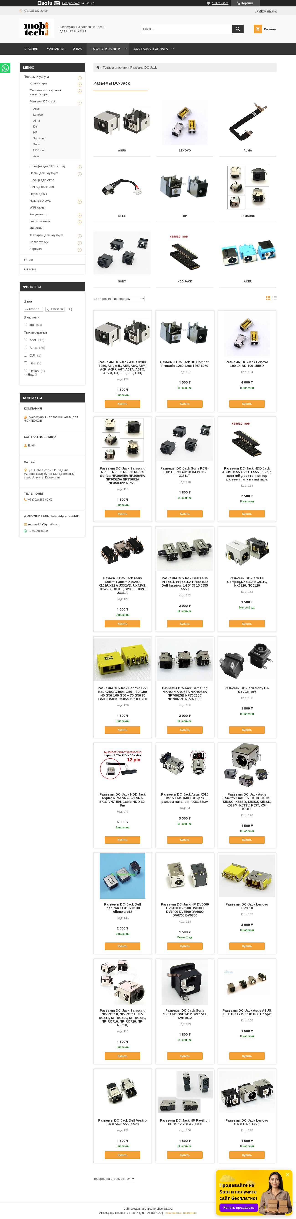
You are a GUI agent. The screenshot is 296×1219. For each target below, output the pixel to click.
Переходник (38, 194)
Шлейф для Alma (42, 180)
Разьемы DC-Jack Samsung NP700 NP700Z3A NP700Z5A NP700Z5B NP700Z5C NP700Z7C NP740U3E (185, 693)
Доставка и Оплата (150, 48)
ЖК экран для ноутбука (47, 235)
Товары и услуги (106, 48)
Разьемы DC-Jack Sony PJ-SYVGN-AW (247, 690)
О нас (77, 48)
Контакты (55, 48)
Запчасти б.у (39, 242)
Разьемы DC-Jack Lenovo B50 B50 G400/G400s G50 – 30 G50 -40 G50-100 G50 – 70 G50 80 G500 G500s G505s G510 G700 (122, 693)
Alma (248, 150)
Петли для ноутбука (44, 173)
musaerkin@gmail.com (43, 524)
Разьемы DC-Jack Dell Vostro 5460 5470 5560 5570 (122, 1122)
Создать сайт (71, 3)
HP (185, 216)
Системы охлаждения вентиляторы (45, 92)
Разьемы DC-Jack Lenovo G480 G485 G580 (247, 1122)
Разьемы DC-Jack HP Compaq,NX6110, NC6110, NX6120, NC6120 (247, 581)
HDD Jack (185, 281)
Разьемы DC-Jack (43, 101)
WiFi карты (37, 207)
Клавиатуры (38, 83)
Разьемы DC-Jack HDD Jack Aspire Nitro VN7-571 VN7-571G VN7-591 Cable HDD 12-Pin (122, 800)
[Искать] (238, 29)
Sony (122, 281)
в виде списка (275, 299)
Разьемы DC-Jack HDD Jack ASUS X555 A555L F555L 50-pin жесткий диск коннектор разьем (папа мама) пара (247, 474)
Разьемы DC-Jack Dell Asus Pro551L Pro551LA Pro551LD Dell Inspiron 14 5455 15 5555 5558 (185, 583)
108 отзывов (220, 3)
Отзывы (30, 269)
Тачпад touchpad (42, 186)
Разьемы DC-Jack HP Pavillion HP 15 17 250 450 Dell (185, 1122)
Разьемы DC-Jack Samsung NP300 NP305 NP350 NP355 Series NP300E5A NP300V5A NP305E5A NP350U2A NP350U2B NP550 (122, 476)
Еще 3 (32, 374)
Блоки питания (40, 221)
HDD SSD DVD (40, 200)
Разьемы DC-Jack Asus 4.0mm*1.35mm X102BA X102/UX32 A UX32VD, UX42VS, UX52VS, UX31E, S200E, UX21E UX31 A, (122, 585)
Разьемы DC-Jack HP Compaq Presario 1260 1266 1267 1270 (184, 364)
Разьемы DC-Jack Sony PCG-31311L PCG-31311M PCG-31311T (184, 472)
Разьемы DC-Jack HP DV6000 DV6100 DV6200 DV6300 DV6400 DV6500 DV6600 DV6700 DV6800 (185, 910)
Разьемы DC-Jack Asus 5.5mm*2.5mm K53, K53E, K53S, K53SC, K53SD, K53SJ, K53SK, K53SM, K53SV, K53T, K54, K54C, (246, 802)
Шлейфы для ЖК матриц (47, 166)
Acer (248, 281)
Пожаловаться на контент (180, 1212)
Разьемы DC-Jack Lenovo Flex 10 (247, 906)
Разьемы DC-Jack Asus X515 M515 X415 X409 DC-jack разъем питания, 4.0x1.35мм (184, 798)
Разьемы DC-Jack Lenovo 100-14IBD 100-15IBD (247, 364)
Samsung (248, 216)
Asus (122, 150)
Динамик (36, 228)
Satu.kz (168, 1208)
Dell (122, 216)
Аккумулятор (39, 214)
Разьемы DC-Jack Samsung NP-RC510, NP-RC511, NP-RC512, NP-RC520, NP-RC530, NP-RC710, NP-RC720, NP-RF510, (122, 1018)
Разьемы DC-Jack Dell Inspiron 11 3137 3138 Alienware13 (122, 908)
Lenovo (185, 150)
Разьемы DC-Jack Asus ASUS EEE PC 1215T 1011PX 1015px (247, 1012)
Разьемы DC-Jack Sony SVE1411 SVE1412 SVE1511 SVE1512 (184, 1014)
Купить (122, 403)
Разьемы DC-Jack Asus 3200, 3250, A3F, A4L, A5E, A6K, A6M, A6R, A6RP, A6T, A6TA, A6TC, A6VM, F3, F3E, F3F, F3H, (123, 367)
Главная (31, 48)
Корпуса (36, 249)
